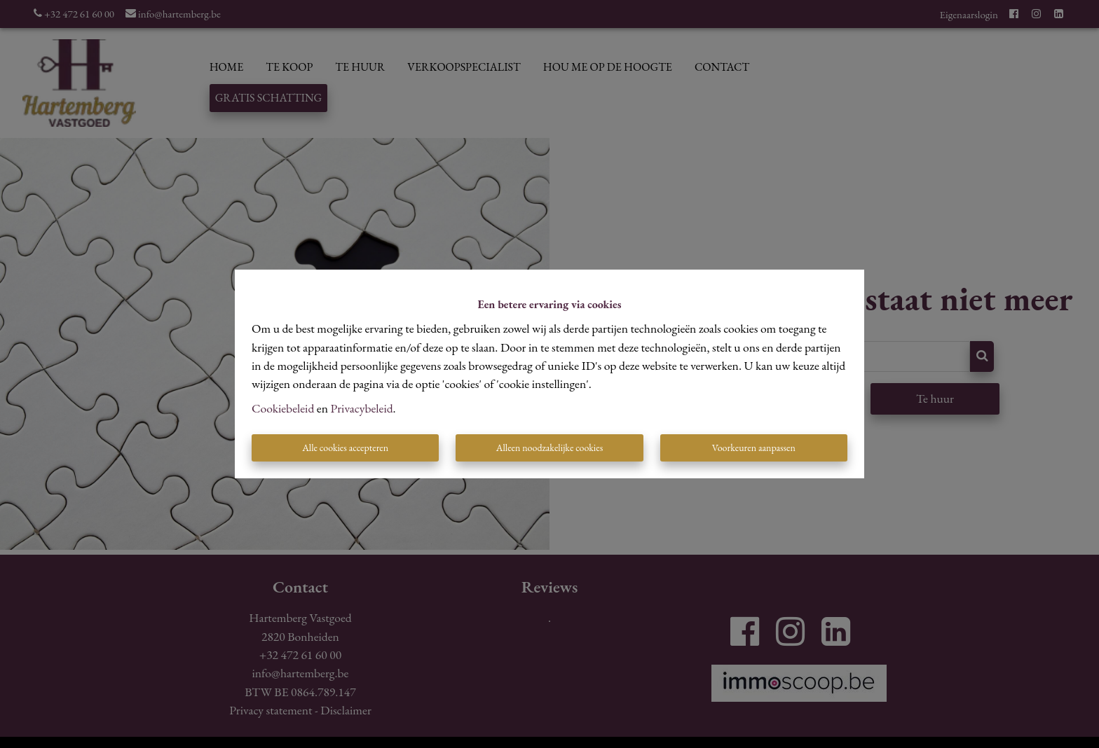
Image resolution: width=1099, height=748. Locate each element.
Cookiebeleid (283, 408)
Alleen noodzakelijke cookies (549, 447)
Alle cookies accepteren (345, 447)
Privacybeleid (362, 408)
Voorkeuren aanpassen (754, 447)
